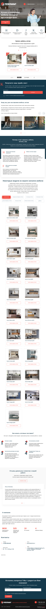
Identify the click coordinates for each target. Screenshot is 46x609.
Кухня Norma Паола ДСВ (30, 217)
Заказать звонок (40, 4)
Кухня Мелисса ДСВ (29, 320)
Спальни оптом (18, 200)
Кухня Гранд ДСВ (29, 361)
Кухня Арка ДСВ (10, 340)
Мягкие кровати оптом (29, 200)
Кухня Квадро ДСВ (11, 422)
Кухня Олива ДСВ (11, 361)
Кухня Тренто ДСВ (11, 258)
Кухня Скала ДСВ (29, 279)
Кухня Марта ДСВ (11, 320)
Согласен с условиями (15, 95)
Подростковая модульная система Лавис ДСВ (13, 66)
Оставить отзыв (23, 480)
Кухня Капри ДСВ (11, 381)
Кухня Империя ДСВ (29, 340)
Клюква (43, 606)
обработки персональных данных (18, 95)
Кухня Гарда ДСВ (11, 402)
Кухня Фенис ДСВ (29, 299)
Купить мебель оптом (14, 69)
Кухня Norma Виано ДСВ (12, 217)
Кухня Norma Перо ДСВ (30, 238)
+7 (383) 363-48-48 (30, 4)
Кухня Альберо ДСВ (29, 65)
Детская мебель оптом (7, 200)
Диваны (39, 200)
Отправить (33, 92)
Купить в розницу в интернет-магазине (19, 602)
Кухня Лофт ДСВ (29, 381)
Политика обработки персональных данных (22, 606)
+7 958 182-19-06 (41, 602)
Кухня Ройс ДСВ (10, 279)
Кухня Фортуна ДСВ (11, 299)
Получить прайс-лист (5, 22)
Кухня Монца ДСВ (29, 258)
